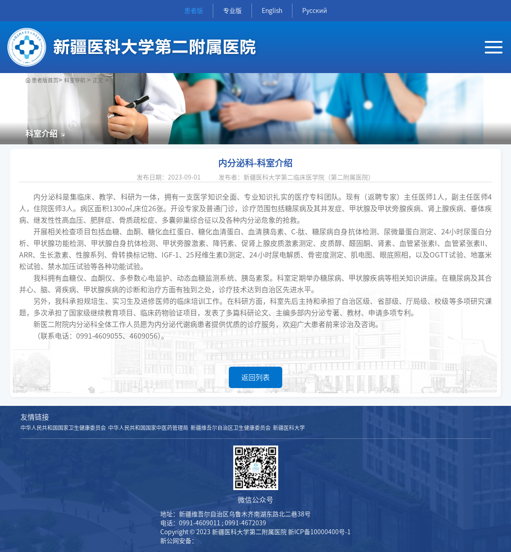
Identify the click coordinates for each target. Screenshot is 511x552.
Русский (314, 11)
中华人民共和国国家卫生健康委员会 (63, 427)
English (272, 11)
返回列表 (255, 377)
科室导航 (75, 80)
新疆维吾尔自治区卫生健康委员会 (231, 427)
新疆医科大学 (289, 427)
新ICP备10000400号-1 (319, 532)
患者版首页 (45, 80)
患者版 (193, 11)
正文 (98, 80)
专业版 (232, 11)
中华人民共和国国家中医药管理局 (148, 427)
